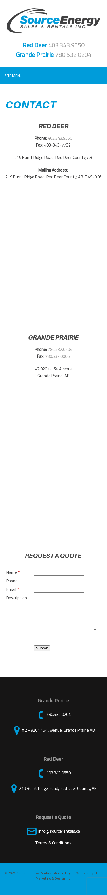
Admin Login (63, 879)
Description (18, 598)
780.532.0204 (73, 54)
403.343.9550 (66, 45)
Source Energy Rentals (34, 879)
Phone (12, 581)
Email (12, 589)
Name (13, 572)
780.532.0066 (57, 356)
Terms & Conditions (53, 849)
